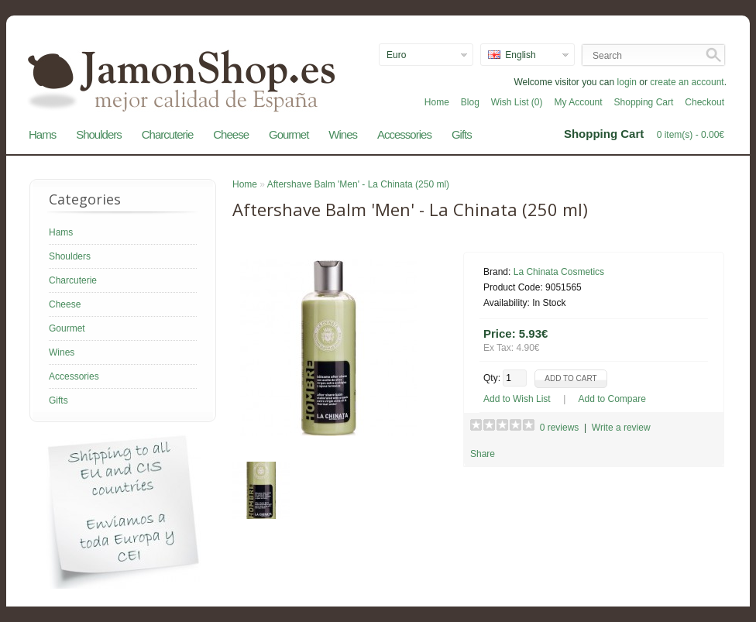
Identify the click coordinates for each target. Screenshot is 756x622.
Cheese (231, 134)
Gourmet (288, 134)
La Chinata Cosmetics (559, 271)
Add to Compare (612, 398)
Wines (342, 134)
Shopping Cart (644, 102)
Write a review (621, 427)
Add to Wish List (517, 398)
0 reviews (559, 427)
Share (482, 453)
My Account (579, 102)
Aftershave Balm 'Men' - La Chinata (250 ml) (358, 184)
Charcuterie (168, 134)
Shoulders (99, 134)
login (627, 82)
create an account (686, 82)
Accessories (404, 134)
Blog (470, 102)
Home (436, 102)
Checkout (704, 102)
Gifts (462, 134)
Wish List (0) (517, 102)
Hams (42, 134)
